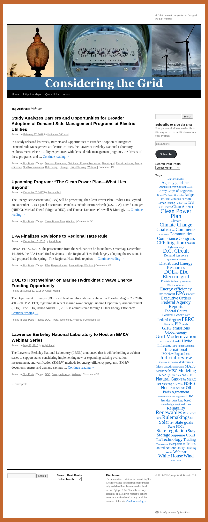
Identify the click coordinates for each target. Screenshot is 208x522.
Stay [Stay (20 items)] (191, 430)
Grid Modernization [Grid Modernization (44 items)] (176, 336)
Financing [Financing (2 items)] (169, 324)
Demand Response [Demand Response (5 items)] (176, 255)
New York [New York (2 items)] (178, 384)
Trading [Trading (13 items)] (189, 439)
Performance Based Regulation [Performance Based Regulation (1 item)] (172, 397)
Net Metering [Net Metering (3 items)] (164, 383)
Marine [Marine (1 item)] (174, 362)
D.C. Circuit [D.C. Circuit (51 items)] (176, 251)
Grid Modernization (33, 167)
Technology (66, 319)
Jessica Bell (54, 192)
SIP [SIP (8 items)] (192, 418)
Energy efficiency (61, 374)
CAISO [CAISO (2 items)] (165, 199)
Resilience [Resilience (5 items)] (189, 413)
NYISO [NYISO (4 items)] (180, 388)
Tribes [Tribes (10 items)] (191, 444)
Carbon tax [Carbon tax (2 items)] (181, 203)
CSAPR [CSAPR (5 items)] (190, 243)
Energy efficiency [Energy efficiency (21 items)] (176, 289)
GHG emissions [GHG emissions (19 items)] (176, 328)
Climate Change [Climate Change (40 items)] (176, 224)
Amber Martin (52, 290)
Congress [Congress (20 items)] (186, 238)
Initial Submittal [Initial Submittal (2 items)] (186, 345)
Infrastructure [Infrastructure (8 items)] (167, 345)
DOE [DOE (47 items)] (169, 272)
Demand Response (55, 163)
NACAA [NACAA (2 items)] (176, 375)
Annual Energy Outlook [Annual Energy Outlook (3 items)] (173, 186)
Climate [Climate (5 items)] (176, 221)
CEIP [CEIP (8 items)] (163, 207)
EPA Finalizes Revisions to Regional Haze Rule (59, 236)
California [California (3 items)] (175, 199)
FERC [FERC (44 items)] (188, 319)
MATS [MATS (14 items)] (190, 366)
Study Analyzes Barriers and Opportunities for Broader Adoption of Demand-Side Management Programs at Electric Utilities (73, 124)
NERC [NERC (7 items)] (191, 379)
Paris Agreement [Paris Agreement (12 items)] (176, 392)
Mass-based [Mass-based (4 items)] (163, 366)
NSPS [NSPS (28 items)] (189, 383)
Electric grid (108, 163)
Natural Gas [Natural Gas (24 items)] (167, 379)
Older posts (19, 384)
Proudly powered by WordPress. (175, 512)
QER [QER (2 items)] (174, 400)
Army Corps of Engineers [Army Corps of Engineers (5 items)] (176, 191)
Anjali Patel (55, 241)
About (66, 94)
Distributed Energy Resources (83, 163)
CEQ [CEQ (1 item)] (169, 207)
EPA (47, 265)
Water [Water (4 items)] (169, 452)
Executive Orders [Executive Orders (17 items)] (176, 298)
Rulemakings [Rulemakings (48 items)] (176, 417)
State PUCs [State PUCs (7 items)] (176, 426)
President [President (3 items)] (166, 400)
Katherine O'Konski (57, 134)
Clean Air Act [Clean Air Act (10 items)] (182, 207)
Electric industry (124, 163)
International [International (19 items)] (176, 349)
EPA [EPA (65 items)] (180, 293)
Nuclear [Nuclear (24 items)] (168, 387)
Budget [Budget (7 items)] (190, 195)
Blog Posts (28, 163)
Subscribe (166, 154)
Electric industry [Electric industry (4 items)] (171, 281)
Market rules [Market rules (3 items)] (185, 362)
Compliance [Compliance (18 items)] (167, 238)
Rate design (51, 167)
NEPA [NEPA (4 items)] (182, 379)
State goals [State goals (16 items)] (184, 422)
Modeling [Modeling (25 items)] (187, 370)
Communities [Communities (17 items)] (181, 233)
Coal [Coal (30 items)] (160, 229)
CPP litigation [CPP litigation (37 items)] (170, 242)
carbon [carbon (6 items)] (186, 199)
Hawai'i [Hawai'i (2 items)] (169, 341)
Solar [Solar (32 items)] (164, 422)
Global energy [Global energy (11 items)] (176, 332)
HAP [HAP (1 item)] (162, 341)
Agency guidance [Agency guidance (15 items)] (176, 182)
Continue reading (56, 156)
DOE (47, 319)
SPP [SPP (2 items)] (172, 422)
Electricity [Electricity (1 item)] (186, 281)
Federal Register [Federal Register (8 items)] (169, 320)
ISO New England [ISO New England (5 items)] (173, 353)
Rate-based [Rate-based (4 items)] (184, 400)
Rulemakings (76, 265)
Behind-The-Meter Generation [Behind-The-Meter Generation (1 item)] (170, 195)
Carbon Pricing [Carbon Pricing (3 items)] (166, 202)
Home (15, 94)
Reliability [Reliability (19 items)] (176, 408)
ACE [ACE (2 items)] (181, 178)
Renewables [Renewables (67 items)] (169, 412)
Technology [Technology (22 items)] (172, 439)
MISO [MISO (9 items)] (173, 371)
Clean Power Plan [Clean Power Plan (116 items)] (176, 213)
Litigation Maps (32, 94)
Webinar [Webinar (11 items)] (179, 452)
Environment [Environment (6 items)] (166, 294)
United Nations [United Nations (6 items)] (166, 448)
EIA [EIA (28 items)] (184, 272)
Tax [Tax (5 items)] (158, 439)
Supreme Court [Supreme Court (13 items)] (183, 435)
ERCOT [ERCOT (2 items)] (190, 294)
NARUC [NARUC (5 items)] (187, 375)
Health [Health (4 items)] (177, 341)
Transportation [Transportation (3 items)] (177, 443)
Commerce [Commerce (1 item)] (164, 234)
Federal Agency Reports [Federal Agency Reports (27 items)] (176, 304)
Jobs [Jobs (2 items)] (188, 354)
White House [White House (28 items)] (170, 455)
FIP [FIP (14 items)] (178, 323)
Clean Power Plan (55, 221)
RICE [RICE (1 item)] (158, 418)
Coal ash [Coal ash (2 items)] (170, 230)
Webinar (91, 167)
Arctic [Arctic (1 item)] (190, 187)
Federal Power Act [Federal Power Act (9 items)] (176, 315)
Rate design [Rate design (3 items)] (167, 404)
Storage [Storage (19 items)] (163, 435)
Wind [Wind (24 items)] (189, 455)
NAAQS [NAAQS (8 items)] (165, 375)
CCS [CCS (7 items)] (191, 203)
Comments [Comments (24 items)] (185, 229)
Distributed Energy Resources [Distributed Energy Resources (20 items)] (176, 265)
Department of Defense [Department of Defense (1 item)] (176, 259)
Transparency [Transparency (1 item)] (162, 444)
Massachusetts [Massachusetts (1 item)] (177, 367)
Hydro (55, 319)
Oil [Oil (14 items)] (188, 387)
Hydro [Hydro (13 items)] (187, 341)
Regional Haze (59, 265)
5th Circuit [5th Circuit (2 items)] (173, 178)
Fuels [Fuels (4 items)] (184, 324)
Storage (64, 167)
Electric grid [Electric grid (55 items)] (176, 277)
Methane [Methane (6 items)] (162, 371)
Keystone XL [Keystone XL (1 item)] (165, 362)
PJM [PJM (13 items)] (190, 396)
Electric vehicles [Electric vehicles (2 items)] (175, 285)
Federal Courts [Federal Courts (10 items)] (176, 311)
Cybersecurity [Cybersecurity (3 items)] (176, 247)
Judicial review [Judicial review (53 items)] (176, 358)
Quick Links (52, 94)
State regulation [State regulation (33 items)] (171, 430)
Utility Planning (78, 167)
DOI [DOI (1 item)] (177, 273)
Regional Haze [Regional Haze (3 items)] (182, 404)
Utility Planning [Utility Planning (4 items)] (186, 448)
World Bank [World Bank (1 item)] (176, 460)
